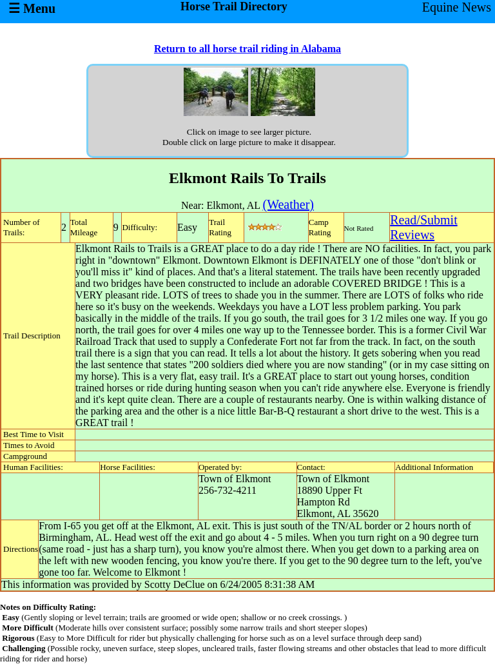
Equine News (456, 7)
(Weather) (288, 204)
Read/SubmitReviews (423, 227)
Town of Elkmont (235, 478)
